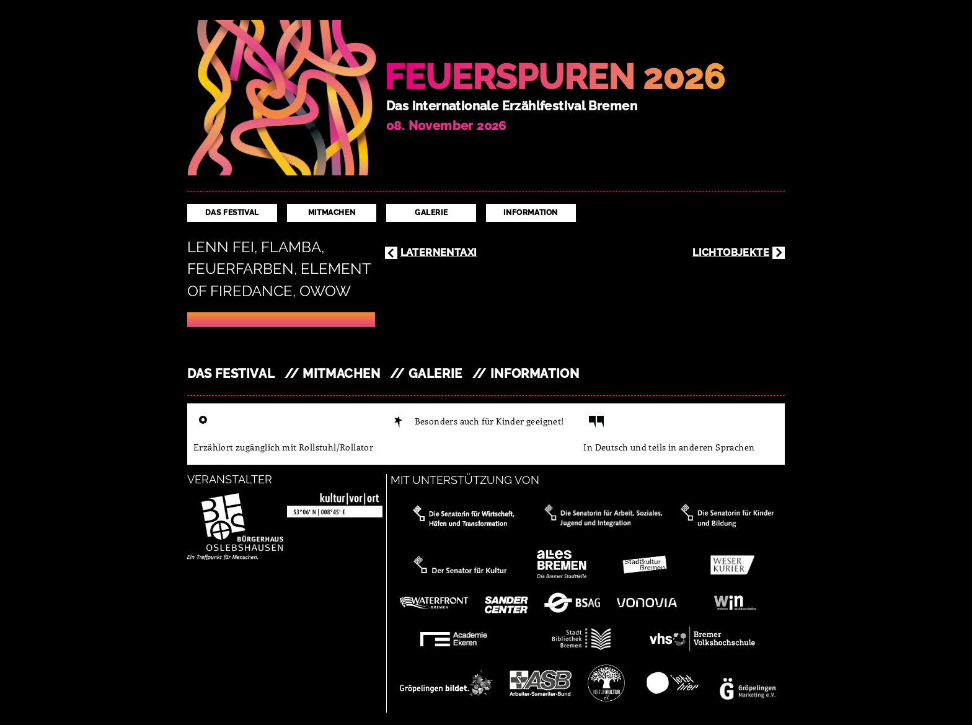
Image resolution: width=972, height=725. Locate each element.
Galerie (431, 212)
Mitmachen (331, 212)
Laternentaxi (438, 252)
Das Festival (232, 212)
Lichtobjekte (730, 252)
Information (530, 212)
